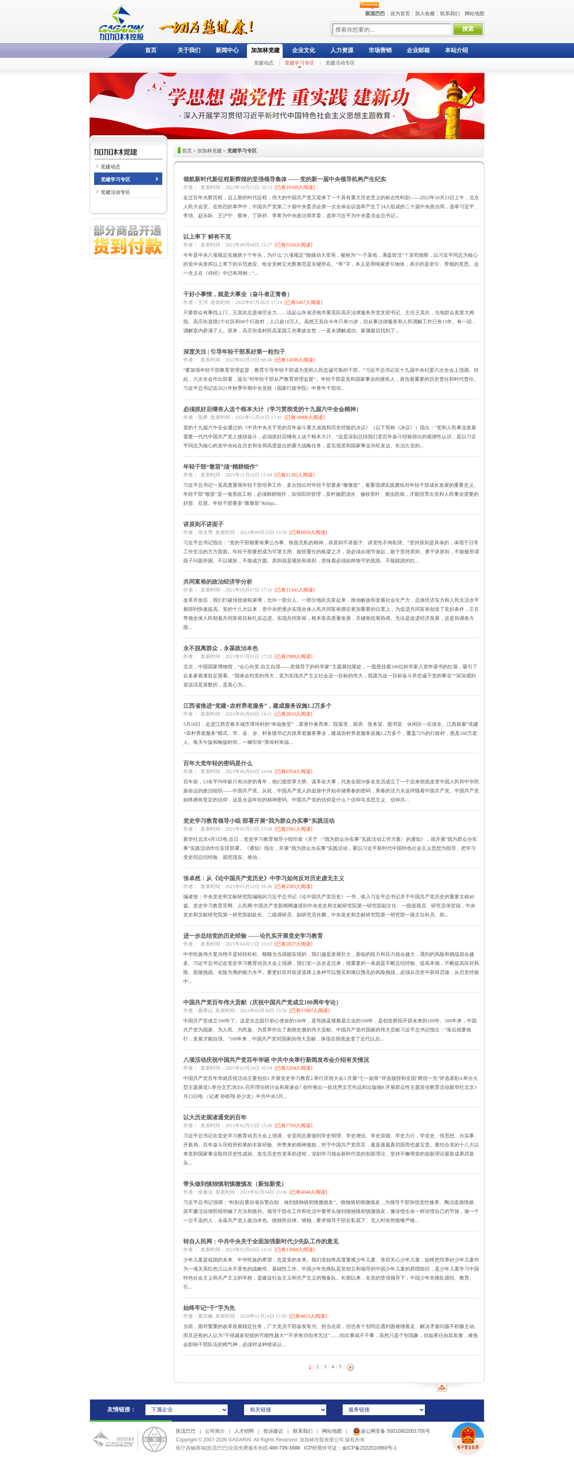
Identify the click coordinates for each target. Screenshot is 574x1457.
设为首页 (400, 13)
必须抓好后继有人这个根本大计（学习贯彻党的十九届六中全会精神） (272, 409)
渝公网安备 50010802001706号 (390, 1431)
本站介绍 (456, 50)
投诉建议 (273, 1431)
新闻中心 (227, 50)
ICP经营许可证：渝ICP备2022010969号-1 (350, 1448)
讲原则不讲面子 (203, 524)
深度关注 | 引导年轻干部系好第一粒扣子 (234, 352)
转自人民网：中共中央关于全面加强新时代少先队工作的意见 (261, 1241)
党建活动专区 (340, 63)
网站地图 (474, 13)
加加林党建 (265, 50)
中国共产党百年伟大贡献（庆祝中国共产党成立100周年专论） (262, 1002)
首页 (151, 50)
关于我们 (189, 50)
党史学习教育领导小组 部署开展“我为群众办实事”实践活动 (258, 821)
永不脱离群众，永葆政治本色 (220, 648)
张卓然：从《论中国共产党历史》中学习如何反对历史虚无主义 (263, 878)
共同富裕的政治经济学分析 (217, 582)
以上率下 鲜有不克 (207, 237)
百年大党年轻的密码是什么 (217, 763)
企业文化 (303, 50)
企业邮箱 (418, 50)
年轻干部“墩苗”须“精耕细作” (220, 467)
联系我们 (450, 13)
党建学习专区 (299, 63)
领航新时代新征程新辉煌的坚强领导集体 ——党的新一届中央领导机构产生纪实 (284, 179)
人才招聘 (244, 1431)
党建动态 (264, 63)
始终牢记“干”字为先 (209, 1308)
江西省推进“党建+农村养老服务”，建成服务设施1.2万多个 (257, 706)
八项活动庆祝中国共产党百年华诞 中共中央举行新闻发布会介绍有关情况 (276, 1060)
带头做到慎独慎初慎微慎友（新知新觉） (235, 1184)
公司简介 (215, 1431)
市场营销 (380, 50)
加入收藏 (425, 13)
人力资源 (341, 50)
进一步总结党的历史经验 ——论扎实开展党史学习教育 (253, 936)
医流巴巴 (186, 1431)
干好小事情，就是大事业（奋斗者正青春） (238, 294)
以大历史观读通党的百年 (215, 1117)
